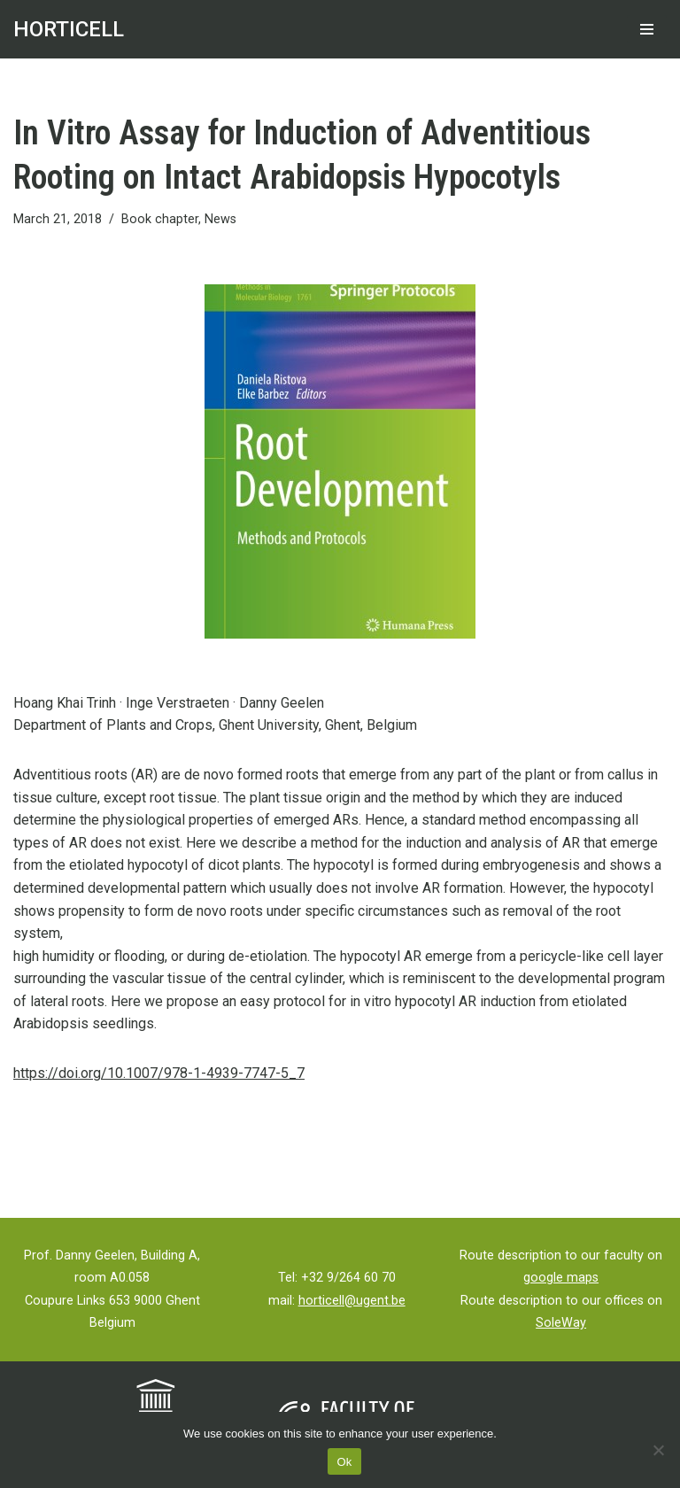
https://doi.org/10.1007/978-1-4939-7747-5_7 (159, 1073)
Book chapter (159, 219)
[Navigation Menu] (647, 29)
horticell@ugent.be (352, 1300)
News (220, 219)
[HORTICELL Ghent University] (68, 29)
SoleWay (561, 1322)
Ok (344, 1462)
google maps (561, 1277)
